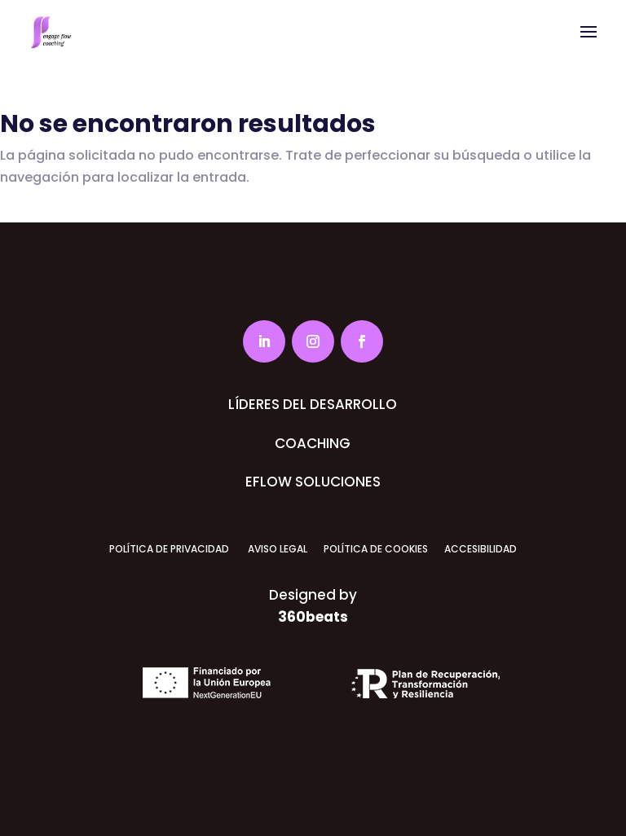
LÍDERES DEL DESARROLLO (312, 404)
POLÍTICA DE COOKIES (376, 549)
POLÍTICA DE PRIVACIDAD (169, 549)
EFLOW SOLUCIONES (313, 481)
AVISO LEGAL (276, 549)
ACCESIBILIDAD (480, 549)
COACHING (312, 443)
